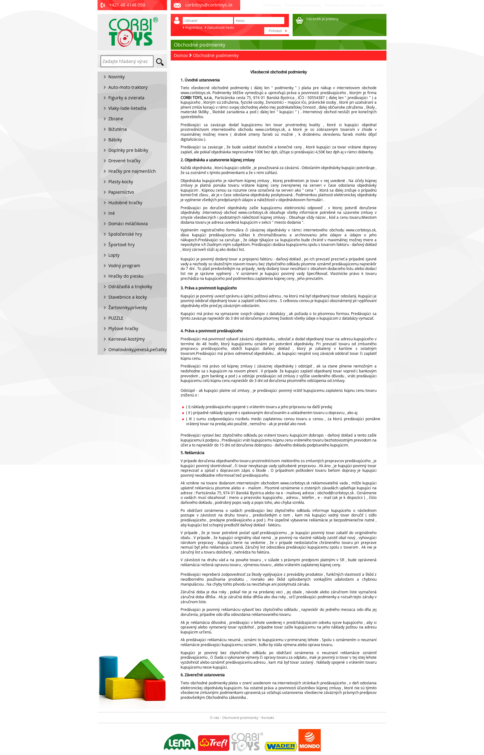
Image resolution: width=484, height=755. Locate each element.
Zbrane (115, 119)
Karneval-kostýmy (126, 339)
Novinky (116, 77)
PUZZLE (115, 318)
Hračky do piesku (126, 276)
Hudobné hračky (125, 202)
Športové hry (121, 244)
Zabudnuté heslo (220, 27)
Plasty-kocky (120, 182)
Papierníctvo (121, 192)
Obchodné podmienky (303, 5)
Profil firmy (272, 5)
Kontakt (377, 5)
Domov (181, 55)
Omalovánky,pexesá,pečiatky (137, 349)
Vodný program (124, 265)
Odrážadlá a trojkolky (130, 286)
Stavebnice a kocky (127, 297)
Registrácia (193, 27)
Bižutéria (117, 129)
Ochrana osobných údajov (346, 5)
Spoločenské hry (125, 234)
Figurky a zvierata (126, 98)
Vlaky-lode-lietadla (127, 108)
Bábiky (115, 140)
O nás (214, 717)
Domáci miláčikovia (128, 223)
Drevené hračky (124, 161)
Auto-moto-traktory (128, 87)
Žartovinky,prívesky (127, 307)
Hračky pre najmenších (132, 171)
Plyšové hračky (123, 328)
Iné (111, 213)
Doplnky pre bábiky (128, 150)
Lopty (113, 255)
